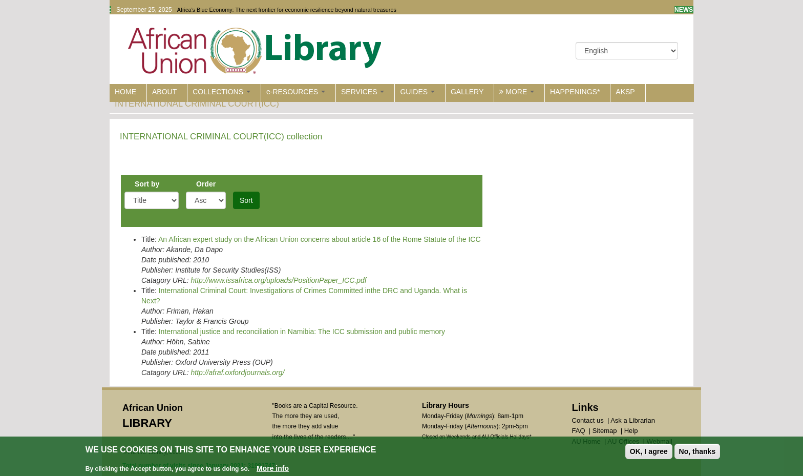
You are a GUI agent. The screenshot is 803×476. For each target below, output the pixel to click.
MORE (516, 92)
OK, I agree (649, 452)
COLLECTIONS (221, 92)
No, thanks (697, 452)
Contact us (588, 420)
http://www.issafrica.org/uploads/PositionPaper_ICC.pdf (278, 280)
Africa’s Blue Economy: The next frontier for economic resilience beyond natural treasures (286, 10)
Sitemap (605, 430)
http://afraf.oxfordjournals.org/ (237, 372)
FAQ (578, 430)
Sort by (147, 184)
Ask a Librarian (632, 420)
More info (273, 469)
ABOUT (164, 92)
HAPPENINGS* (575, 92)
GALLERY (467, 92)
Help (631, 430)
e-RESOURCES (295, 92)
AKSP (625, 92)
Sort (246, 200)
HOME (125, 92)
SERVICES (362, 92)
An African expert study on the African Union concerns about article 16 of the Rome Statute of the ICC (319, 239)
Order (206, 184)
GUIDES (417, 92)
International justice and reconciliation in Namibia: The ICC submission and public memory (302, 331)
